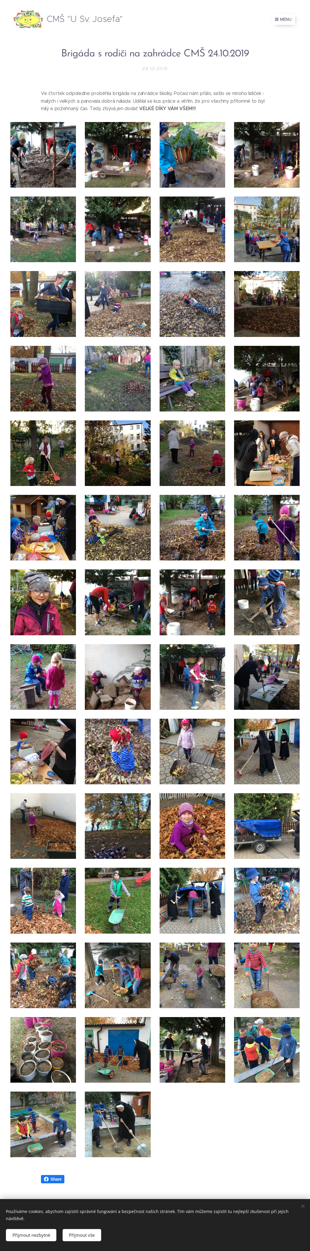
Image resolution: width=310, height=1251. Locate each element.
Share (52, 1179)
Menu (283, 19)
